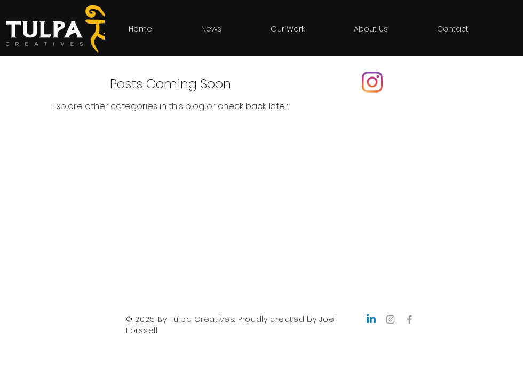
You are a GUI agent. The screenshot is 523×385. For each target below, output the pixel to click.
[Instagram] (372, 82)
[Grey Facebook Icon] (409, 319)
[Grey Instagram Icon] (390, 319)
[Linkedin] (371, 319)
